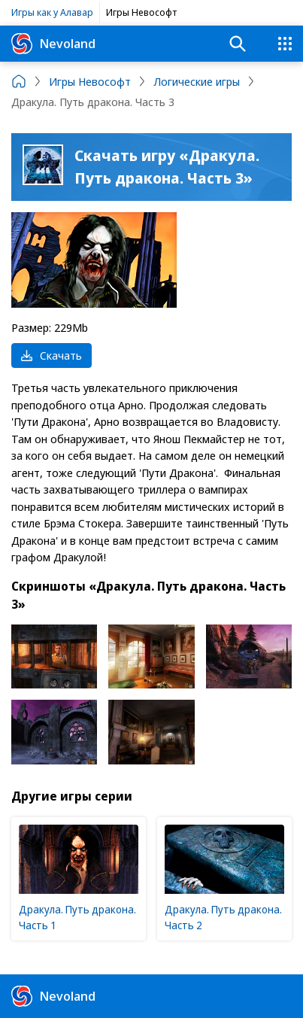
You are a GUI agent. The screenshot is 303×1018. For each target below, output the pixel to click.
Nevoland (53, 43)
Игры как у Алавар (52, 12)
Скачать (51, 355)
